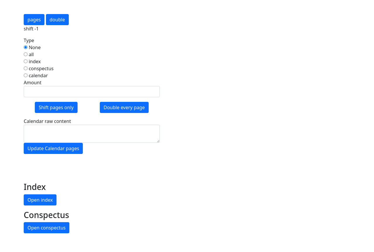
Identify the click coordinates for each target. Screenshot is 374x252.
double (57, 19)
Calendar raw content (47, 121)
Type (29, 40)
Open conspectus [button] (47, 227)
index (32, 61)
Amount (32, 82)
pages (34, 19)
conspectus (39, 68)
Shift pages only (56, 107)
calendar (36, 75)
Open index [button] (40, 200)
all (29, 54)
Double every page (124, 107)
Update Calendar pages (53, 148)
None (32, 47)
